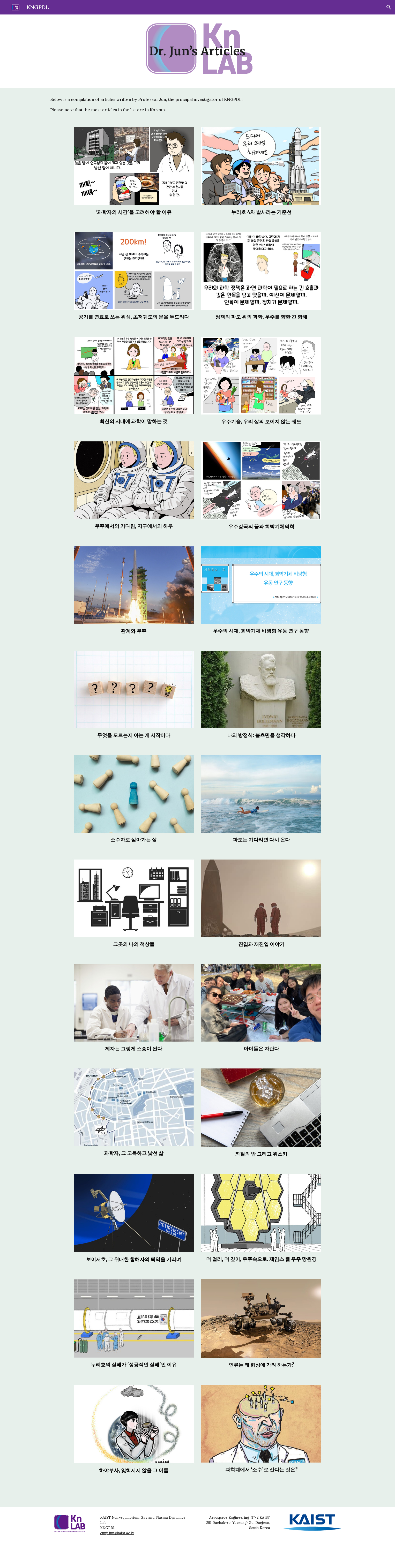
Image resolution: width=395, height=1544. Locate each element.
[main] (197, 51)
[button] (389, 7)
